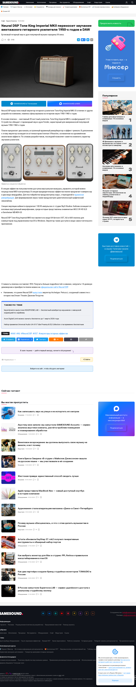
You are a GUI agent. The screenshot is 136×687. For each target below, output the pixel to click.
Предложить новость (110, 23)
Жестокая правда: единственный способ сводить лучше (48, 476)
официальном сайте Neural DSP (54, 287)
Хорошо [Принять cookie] (115, 680)
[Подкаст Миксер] (80, 613)
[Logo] (11, 2)
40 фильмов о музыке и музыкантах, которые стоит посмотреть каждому (114, 143)
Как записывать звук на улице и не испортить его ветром (48, 411)
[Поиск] (131, 2)
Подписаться (116, 259)
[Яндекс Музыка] (74, 613)
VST (36, 333)
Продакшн (21, 415)
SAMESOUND (17, 673)
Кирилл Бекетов (11, 21)
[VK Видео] (68, 613)
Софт (3, 21)
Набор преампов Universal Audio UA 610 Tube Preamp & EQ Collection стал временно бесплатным (44, 324)
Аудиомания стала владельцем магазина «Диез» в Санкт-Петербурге (55, 508)
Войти (86, 359)
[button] (78, 39)
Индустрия (21, 449)
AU (19, 333)
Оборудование (22, 434)
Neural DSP (27, 333)
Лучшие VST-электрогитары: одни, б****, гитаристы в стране (114, 219)
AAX (14, 333)
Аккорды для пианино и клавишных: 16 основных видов (113, 168)
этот (60, 675)
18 (36, 529)
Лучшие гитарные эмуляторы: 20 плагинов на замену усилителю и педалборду (114, 193)
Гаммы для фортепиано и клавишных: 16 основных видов (113, 119)
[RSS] (93, 613)
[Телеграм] (43, 613)
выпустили (37, 292)
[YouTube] (62, 613)
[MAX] (55, 613)
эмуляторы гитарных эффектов (54, 333)
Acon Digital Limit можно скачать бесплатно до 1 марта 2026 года (31, 319)
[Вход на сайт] (127, 2)
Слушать (116, 78)
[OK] (86, 613)
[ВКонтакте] (49, 613)
